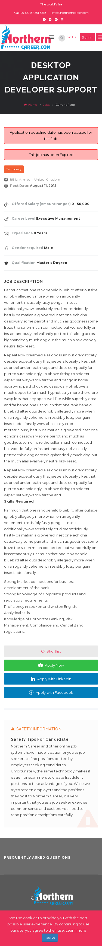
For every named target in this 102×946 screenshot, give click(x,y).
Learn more (76, 930)
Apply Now (51, 665)
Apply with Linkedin (51, 679)
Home (30, 105)
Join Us (70, 37)
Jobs (46, 105)
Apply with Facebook (51, 692)
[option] (51, 776)
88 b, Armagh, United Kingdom (35, 179)
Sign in (87, 37)
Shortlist (51, 651)
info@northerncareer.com (70, 13)
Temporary (13, 169)
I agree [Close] (50, 937)
